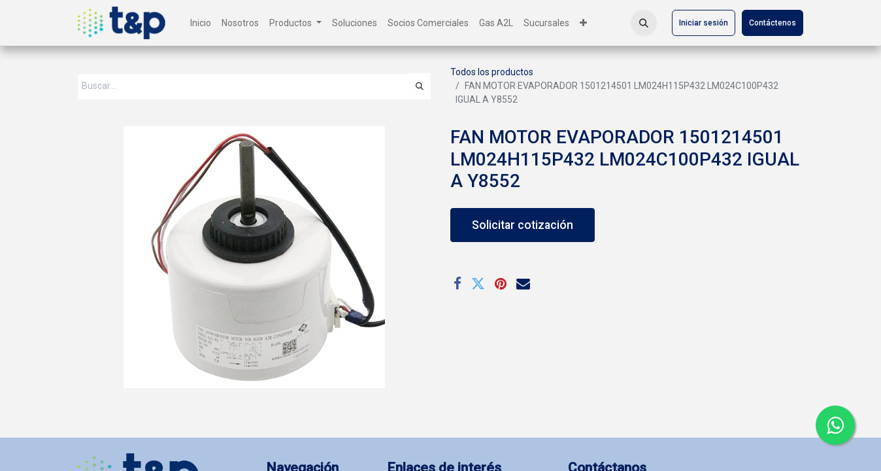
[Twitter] (478, 283)
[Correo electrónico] (523, 283)
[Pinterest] (501, 283)
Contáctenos (772, 22)
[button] (644, 23)
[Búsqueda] (419, 86)
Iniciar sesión (703, 22)
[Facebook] (457, 283)
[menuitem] (200, 23)
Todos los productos (491, 72)
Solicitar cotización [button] (522, 225)
